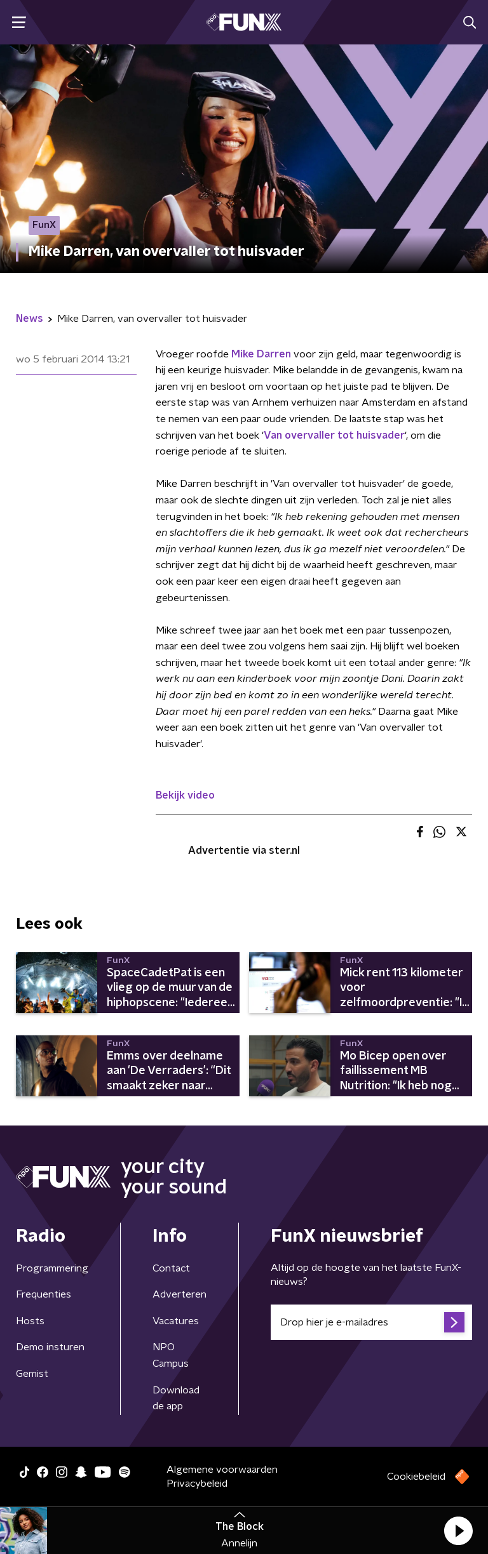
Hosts (30, 1321)
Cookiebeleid (416, 1476)
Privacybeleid (196, 1483)
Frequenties (43, 1294)
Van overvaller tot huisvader (334, 435)
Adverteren (179, 1294)
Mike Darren (261, 354)
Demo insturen (50, 1347)
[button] (458, 1530)
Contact (171, 1268)
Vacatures (175, 1321)
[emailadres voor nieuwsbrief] (371, 1322)
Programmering (52, 1268)
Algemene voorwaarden (222, 1469)
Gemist (32, 1374)
